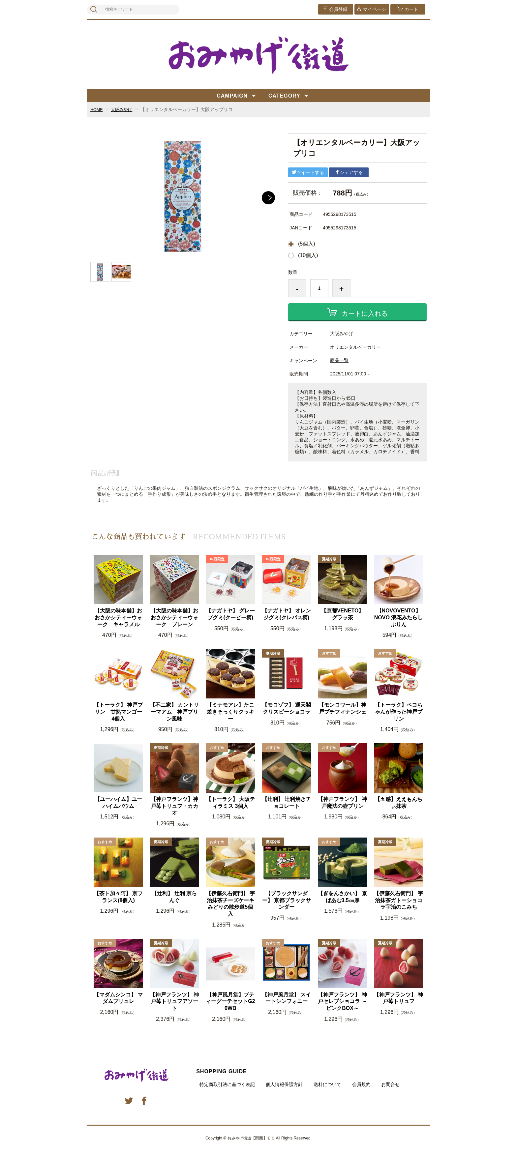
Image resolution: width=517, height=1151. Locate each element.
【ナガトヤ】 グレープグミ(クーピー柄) (230, 614)
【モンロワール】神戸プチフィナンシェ (342, 708)
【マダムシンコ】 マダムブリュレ (118, 998)
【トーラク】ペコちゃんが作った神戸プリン (398, 712)
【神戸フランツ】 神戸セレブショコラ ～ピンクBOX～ (342, 1001)
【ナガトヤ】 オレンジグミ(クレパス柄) (286, 614)
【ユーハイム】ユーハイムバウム (118, 802)
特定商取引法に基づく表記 (227, 1084)
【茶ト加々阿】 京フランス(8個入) (118, 897)
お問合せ (390, 1084)
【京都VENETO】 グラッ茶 (342, 614)
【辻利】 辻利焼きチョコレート (286, 802)
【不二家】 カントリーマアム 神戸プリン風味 (174, 712)
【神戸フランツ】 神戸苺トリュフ (398, 998)
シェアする (349, 172)
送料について (327, 1084)
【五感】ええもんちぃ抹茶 (398, 802)
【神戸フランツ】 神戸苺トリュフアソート (174, 1001)
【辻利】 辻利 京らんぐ (174, 897)
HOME (97, 109)
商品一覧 (339, 360)
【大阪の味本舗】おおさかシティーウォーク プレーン (174, 617)
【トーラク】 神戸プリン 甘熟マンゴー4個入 (118, 712)
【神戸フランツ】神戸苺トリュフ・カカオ (174, 806)
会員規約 (361, 1084)
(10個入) (308, 255)
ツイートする (308, 172)
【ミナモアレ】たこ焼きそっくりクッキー (230, 712)
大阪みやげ (124, 109)
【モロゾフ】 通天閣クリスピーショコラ (286, 708)
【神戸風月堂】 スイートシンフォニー (286, 998)
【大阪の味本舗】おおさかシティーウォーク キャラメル (118, 617)
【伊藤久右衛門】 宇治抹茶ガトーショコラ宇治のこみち (398, 900)
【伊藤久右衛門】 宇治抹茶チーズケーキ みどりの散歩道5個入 (230, 904)
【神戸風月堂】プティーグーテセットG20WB (230, 1001)
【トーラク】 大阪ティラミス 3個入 (230, 802)
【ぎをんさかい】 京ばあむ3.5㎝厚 (342, 897)
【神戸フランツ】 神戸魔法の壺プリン (342, 802)
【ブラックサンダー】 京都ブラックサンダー (286, 900)
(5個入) (306, 244)
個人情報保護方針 (284, 1084)
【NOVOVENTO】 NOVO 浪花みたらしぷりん (398, 617)
